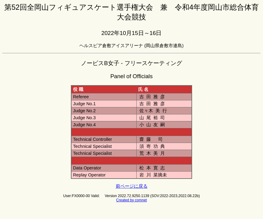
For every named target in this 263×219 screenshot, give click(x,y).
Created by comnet (131, 200)
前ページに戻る (132, 186)
